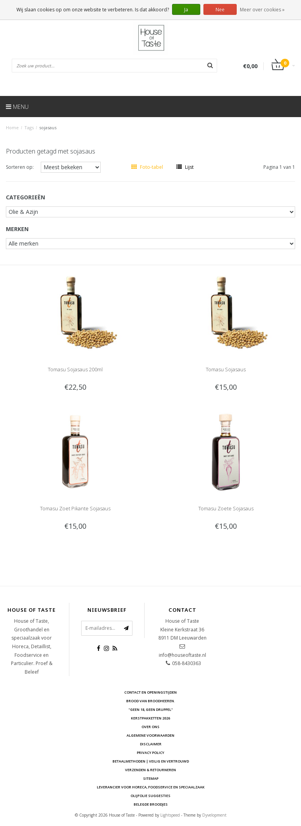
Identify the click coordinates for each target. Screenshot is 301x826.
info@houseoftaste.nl (182, 655)
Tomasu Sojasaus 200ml (75, 369)
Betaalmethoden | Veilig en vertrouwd (150, 761)
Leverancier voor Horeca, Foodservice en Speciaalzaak (151, 787)
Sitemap (150, 778)
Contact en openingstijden (150, 692)
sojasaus (47, 127)
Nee (220, 9)
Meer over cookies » (262, 9)
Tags (29, 127)
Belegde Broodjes (151, 804)
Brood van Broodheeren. (150, 700)
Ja (186, 9)
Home (12, 127)
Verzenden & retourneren (150, 769)
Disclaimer (150, 743)
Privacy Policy (150, 752)
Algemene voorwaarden (150, 735)
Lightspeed (170, 815)
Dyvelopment (214, 815)
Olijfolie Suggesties (150, 795)
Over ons (150, 726)
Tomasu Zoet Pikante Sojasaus (75, 508)
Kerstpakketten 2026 (150, 718)
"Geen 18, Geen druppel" (151, 709)
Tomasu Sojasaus (226, 369)
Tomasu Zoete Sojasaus (226, 508)
